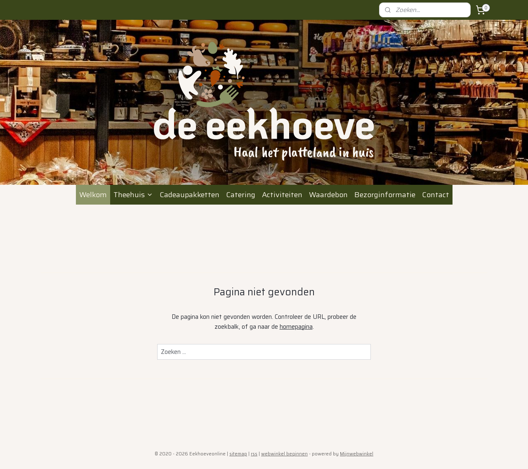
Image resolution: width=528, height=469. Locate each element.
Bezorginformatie (384, 194)
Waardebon (328, 194)
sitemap (238, 453)
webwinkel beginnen (284, 453)
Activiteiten (282, 194)
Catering (240, 194)
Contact (435, 194)
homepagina (296, 327)
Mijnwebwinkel (356, 453)
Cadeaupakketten (189, 194)
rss (254, 453)
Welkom (93, 194)
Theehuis (133, 194)
